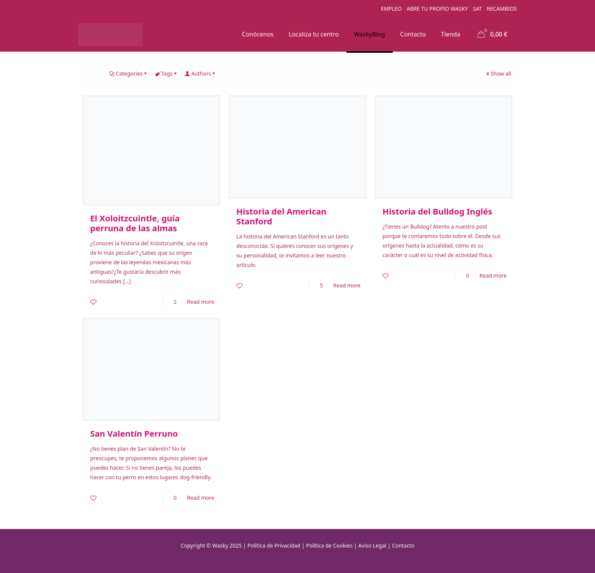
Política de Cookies (329, 545)
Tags (166, 73)
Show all (498, 73)
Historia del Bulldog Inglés (437, 211)
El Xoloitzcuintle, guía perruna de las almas (135, 223)
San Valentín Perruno (134, 433)
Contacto (403, 545)
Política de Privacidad (273, 545)
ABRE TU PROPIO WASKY (437, 8)
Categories (128, 73)
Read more (200, 301)
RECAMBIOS (502, 8)
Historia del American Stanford (281, 216)
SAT (477, 8)
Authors (200, 73)
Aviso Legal (372, 545)
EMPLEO (391, 8)
